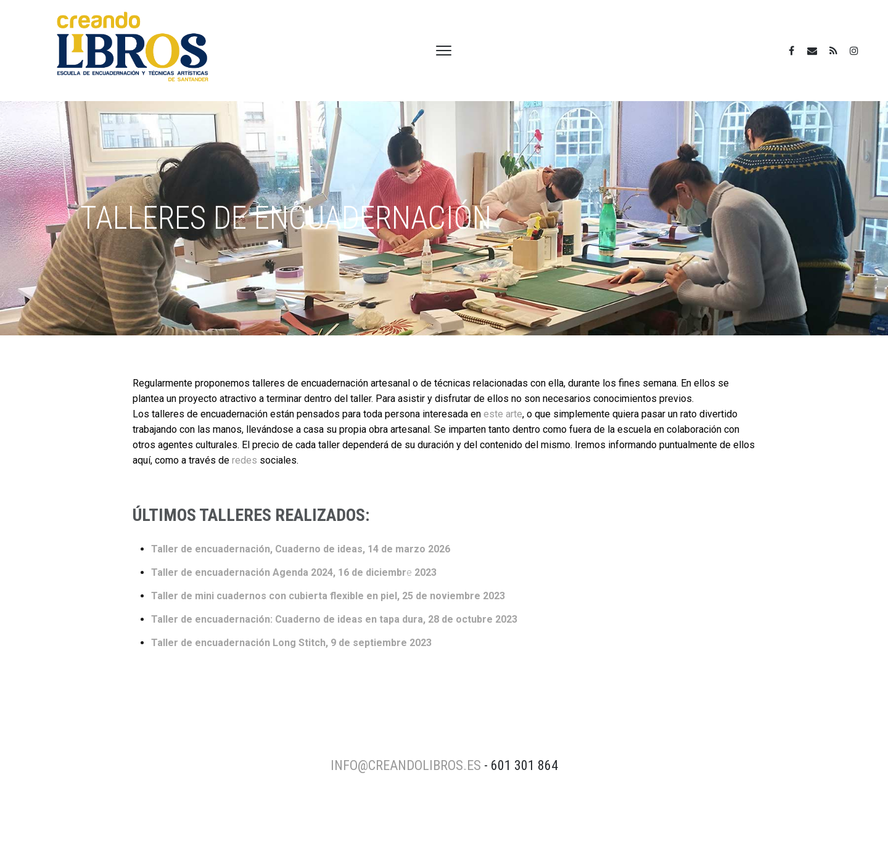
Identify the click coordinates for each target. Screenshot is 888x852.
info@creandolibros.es (406, 765)
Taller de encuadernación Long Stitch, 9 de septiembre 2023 (291, 643)
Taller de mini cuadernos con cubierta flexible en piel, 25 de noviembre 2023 (328, 596)
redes (244, 460)
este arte (502, 414)
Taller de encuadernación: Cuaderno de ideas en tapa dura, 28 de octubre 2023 (334, 619)
